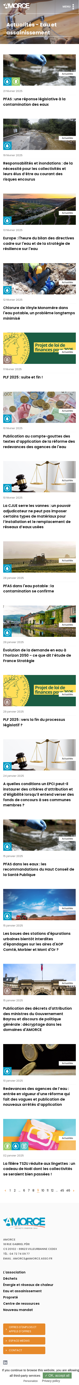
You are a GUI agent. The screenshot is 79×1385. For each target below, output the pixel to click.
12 (52, 1190)
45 (62, 1190)
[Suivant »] (73, 1190)
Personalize (30, 1380)
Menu (69, 6)
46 (68, 1190)
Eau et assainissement (22, 1291)
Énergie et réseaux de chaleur (28, 1285)
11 (47, 1190)
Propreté (10, 1297)
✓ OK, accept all (57, 1375)
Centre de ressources (21, 1303)
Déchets (10, 1278)
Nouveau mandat (18, 1310)
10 (43, 1190)
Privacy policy (51, 1380)
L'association (14, 1272)
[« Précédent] (5, 1190)
